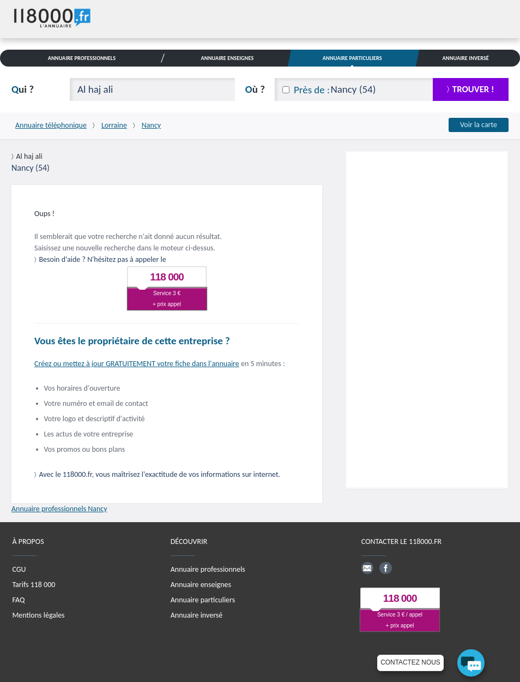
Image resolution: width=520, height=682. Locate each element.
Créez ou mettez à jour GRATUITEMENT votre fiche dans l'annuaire (136, 363)
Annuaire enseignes (201, 584)
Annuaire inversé (196, 615)
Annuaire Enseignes (227, 58)
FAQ (18, 600)
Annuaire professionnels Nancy (59, 508)
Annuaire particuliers (203, 600)
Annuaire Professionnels (82, 58)
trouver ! (473, 89)
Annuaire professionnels (208, 569)
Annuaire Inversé (466, 58)
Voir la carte (478, 124)
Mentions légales (38, 615)
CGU (19, 569)
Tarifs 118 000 (33, 584)
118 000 (167, 277)
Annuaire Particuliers (352, 58)
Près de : (312, 89)
